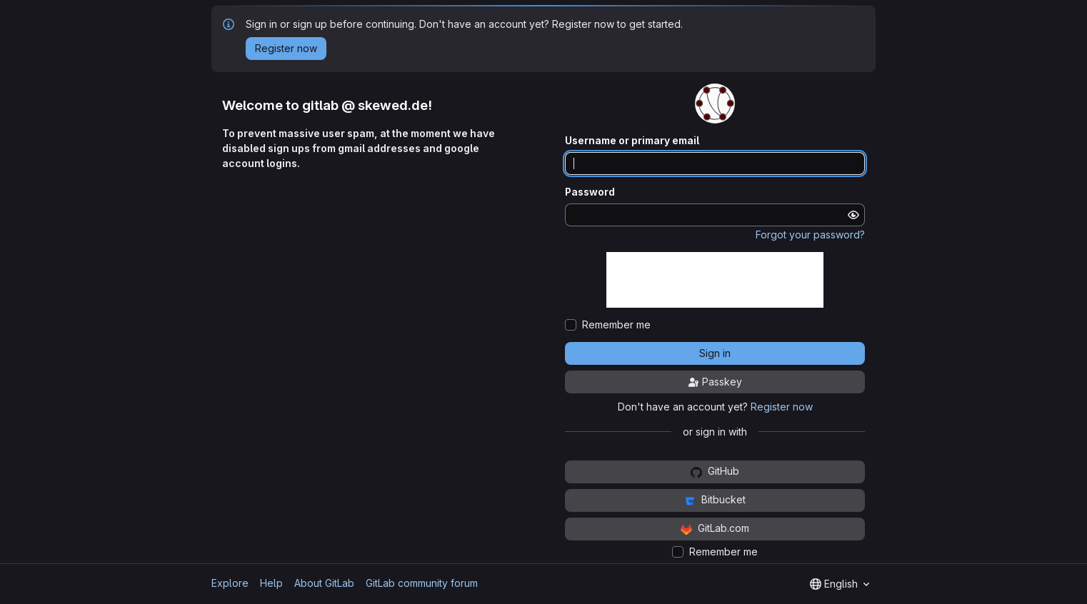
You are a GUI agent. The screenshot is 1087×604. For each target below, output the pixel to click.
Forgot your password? (810, 234)
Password (590, 192)
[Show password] (853, 214)
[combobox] (839, 584)
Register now (782, 407)
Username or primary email (632, 140)
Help (271, 583)
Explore (230, 583)
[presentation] (714, 280)
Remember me (616, 325)
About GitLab (324, 583)
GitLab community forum (422, 583)
